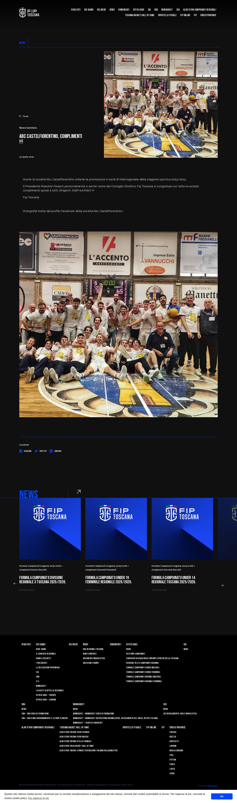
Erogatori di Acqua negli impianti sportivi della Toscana (152, 658)
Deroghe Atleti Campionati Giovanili (142, 663)
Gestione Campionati (135, 653)
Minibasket (167, 9)
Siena (171, 773)
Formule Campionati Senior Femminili (143, 672)
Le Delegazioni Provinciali (48, 667)
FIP (195, 15)
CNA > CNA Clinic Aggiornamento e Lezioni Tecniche (45, 718)
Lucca (172, 768)
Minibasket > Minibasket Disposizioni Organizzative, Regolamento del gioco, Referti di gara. (115, 718)
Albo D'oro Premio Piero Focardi (74, 732)
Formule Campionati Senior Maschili (142, 667)
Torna (23, 116)
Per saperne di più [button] (38, 798)
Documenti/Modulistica (94, 658)
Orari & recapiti (43, 658)
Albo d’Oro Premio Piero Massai (74, 736)
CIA (149, 9)
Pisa (171, 755)
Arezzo (172, 736)
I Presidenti (41, 663)
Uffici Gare (138, 9)
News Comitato (89, 653)
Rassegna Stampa (91, 663)
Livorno (172, 746)
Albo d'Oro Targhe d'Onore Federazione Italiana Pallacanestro (88, 750)
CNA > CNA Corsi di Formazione (35, 713)
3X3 (178, 9)
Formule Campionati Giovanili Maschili (143, 676)
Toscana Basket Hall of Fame (139, 15)
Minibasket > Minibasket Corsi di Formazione (93, 713)
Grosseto (174, 741)
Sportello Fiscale (167, 15)
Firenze (173, 732)
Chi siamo (89, 9)
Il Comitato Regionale (46, 653)
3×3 (37, 681)
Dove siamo (41, 649)
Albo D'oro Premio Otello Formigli (75, 741)
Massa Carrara (176, 750)
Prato (172, 764)
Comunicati (123, 9)
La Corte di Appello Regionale (50, 690)
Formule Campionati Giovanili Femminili (144, 681)
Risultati (76, 9)
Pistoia (172, 759)
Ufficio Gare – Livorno (46, 699)
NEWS (22, 43)
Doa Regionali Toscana (93, 649)
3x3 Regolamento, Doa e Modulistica (180, 713)
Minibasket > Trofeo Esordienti (87, 722)
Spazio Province (208, 15)
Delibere (101, 9)
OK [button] (222, 796)
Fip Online (185, 15)
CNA (156, 9)
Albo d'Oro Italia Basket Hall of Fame (77, 746)
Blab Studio (213, 786)
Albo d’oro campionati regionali (199, 9)
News (112, 9)
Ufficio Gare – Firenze (46, 695)
